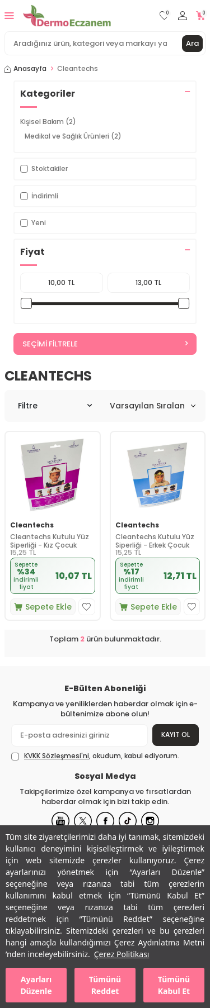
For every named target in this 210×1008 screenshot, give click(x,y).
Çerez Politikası (122, 954)
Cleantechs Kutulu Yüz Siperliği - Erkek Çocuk (154, 541)
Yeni (33, 222)
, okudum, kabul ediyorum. (95, 756)
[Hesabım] (182, 16)
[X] (83, 821)
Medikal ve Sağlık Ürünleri (73, 136)
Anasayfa (25, 68)
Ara (192, 43)
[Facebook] (105, 821)
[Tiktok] (128, 821)
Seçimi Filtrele (105, 344)
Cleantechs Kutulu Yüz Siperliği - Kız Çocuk (49, 541)
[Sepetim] (201, 16)
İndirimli (39, 196)
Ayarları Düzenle (36, 985)
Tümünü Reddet (105, 985)
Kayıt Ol (175, 734)
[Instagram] (150, 821)
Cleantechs (32, 525)
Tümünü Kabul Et (174, 985)
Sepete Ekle (43, 606)
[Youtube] (60, 821)
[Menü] (9, 15)
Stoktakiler (44, 168)
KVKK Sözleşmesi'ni (56, 755)
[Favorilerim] (164, 16)
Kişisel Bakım (48, 121)
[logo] (67, 15)
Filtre (55, 405)
